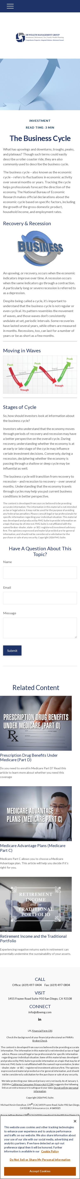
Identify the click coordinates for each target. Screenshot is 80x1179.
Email (7, 587)
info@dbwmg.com (40, 1012)
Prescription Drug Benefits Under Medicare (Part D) (29, 757)
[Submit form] (12, 650)
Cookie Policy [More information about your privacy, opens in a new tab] (50, 1151)
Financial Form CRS (42, 1030)
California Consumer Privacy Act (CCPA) (32, 1084)
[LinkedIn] (39, 1019)
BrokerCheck (39, 1040)
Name (7, 562)
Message (9, 613)
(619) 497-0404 (32, 985)
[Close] (75, 1121)
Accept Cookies (40, 1171)
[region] (40, 1147)
